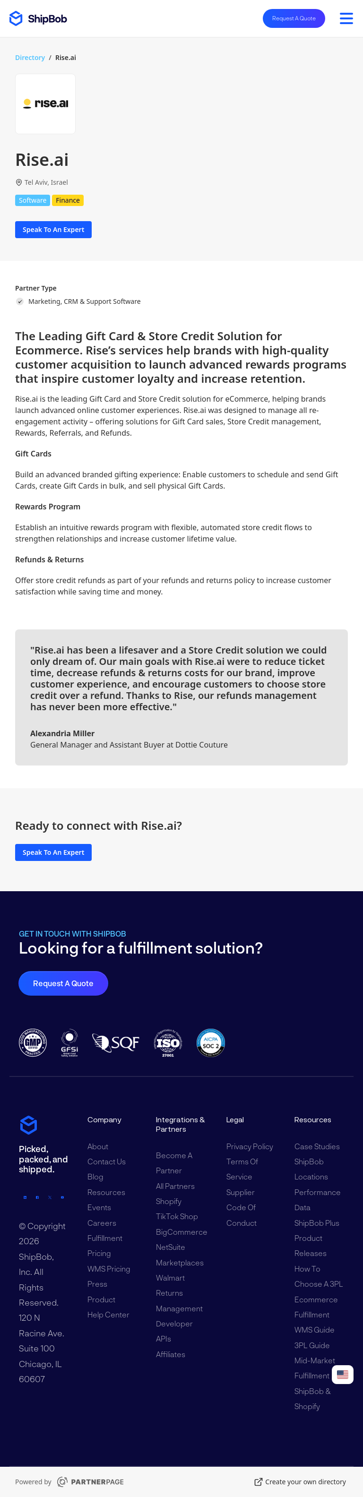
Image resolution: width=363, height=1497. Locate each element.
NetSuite (170, 1246)
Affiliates (170, 1354)
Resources (106, 1191)
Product (101, 1299)
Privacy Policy (249, 1146)
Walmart (170, 1277)
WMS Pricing (108, 1268)
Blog (95, 1176)
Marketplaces (180, 1262)
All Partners (175, 1185)
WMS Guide (314, 1329)
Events (99, 1207)
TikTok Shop (177, 1216)
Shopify (169, 1200)
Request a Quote (63, 983)
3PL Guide (312, 1345)
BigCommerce (181, 1231)
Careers (101, 1222)
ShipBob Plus (316, 1222)
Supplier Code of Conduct (241, 1207)
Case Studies (317, 1146)
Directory (30, 57)
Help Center (108, 1314)
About (97, 1146)
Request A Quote (294, 18)
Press (97, 1283)
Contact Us (106, 1161)
